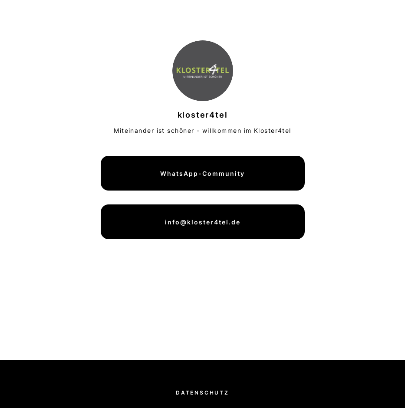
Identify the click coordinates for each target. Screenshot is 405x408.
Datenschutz (202, 392)
